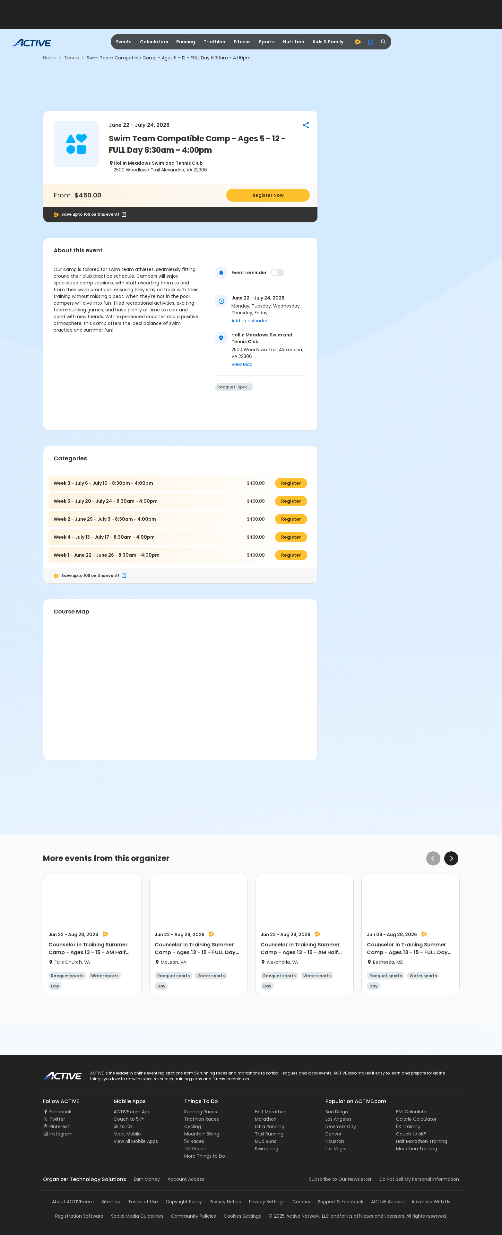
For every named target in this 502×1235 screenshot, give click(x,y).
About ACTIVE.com (73, 1201)
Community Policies (193, 1216)
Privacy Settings (267, 1201)
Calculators (154, 42)
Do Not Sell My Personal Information (419, 1179)
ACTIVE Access (387, 1201)
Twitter (57, 1119)
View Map (242, 364)
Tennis (71, 58)
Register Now (268, 195)
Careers (301, 1201)
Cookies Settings (242, 1216)
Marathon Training (416, 1148)
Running (185, 42)
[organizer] (370, 42)
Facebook (60, 1112)
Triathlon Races (201, 1119)
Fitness (242, 42)
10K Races (195, 1148)
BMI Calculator (412, 1112)
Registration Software (79, 1216)
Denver (333, 1134)
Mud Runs (265, 1141)
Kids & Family (328, 42)
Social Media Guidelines (137, 1216)
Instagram (61, 1134)
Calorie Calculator (416, 1119)
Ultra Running (269, 1126)
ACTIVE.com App (132, 1112)
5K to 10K (123, 1126)
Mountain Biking (201, 1134)
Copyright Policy (184, 1201)
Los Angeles (338, 1119)
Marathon (266, 1119)
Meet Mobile (127, 1134)
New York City (340, 1126)
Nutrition (293, 42)
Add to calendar (249, 320)
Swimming (266, 1148)
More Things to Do (204, 1156)
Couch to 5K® (129, 1119)
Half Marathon (271, 1112)
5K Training (408, 1126)
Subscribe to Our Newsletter (340, 1179)
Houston (334, 1141)
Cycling (192, 1126)
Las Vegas (336, 1148)
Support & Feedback (340, 1201)
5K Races (194, 1141)
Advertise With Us (430, 1201)
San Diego (336, 1112)
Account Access (186, 1179)
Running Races (200, 1112)
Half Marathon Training (421, 1141)
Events (124, 42)
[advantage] (358, 42)
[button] (306, 125)
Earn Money (147, 1179)
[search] (383, 42)
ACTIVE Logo (56, 1073)
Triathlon (214, 42)
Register (291, 483)
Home (49, 58)
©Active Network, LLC (299, 1216)
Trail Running (269, 1134)
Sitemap (110, 1201)
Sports (267, 42)
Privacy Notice (225, 1201)
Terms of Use (143, 1201)
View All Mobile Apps (136, 1141)
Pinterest (59, 1126)
